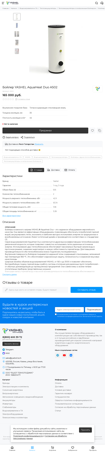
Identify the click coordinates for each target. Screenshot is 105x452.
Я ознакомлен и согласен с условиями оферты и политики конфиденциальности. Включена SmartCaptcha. (78, 315)
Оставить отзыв (87, 290)
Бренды (6, 383)
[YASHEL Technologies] (12, 3)
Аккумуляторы (8, 400)
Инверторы (7, 404)
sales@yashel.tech (13, 358)
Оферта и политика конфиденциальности (73, 400)
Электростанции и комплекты (15, 386)
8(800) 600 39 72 (12, 337)
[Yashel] (97, 89)
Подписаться (94, 309)
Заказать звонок (11, 344)
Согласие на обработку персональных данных (75, 407)
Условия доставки (63, 390)
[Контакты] (102, 3)
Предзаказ (45, 130)
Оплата (69, 170)
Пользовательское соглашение (69, 404)
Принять (85, 430)
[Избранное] (92, 130)
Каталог (14, 8)
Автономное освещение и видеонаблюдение (22, 397)
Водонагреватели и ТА (29, 8)
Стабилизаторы (9, 407)
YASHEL (28, 157)
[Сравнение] (100, 130)
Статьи (58, 411)
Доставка (53, 170)
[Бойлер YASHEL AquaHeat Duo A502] (57, 48)
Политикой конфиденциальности (28, 436)
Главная (5, 8)
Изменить (39, 144)
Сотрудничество (62, 397)
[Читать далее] (9, 274)
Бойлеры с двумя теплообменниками (86, 157)
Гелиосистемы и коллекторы (15, 417)
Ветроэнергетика (10, 393)
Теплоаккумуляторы (48, 8)
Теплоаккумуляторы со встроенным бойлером (77, 8)
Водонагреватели (41, 157)
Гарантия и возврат (63, 393)
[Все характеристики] (11, 216)
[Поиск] (96, 3)
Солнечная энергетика (12, 390)
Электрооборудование (12, 414)
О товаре (36, 170)
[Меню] (3, 3)
